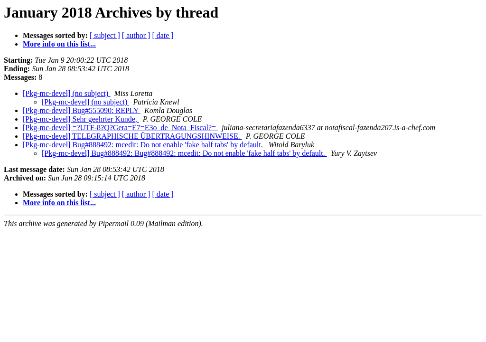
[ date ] (162, 35)
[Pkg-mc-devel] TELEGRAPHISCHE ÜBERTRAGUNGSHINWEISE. (132, 136)
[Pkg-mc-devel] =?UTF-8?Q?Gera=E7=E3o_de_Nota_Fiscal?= (120, 128)
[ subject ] (105, 35)
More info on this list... (59, 44)
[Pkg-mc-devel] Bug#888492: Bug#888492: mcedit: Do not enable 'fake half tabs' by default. (184, 153)
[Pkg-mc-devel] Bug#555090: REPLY (81, 110)
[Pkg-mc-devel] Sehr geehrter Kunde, (81, 119)
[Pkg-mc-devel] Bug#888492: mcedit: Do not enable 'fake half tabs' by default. (144, 145)
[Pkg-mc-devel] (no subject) (66, 93)
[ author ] (136, 35)
